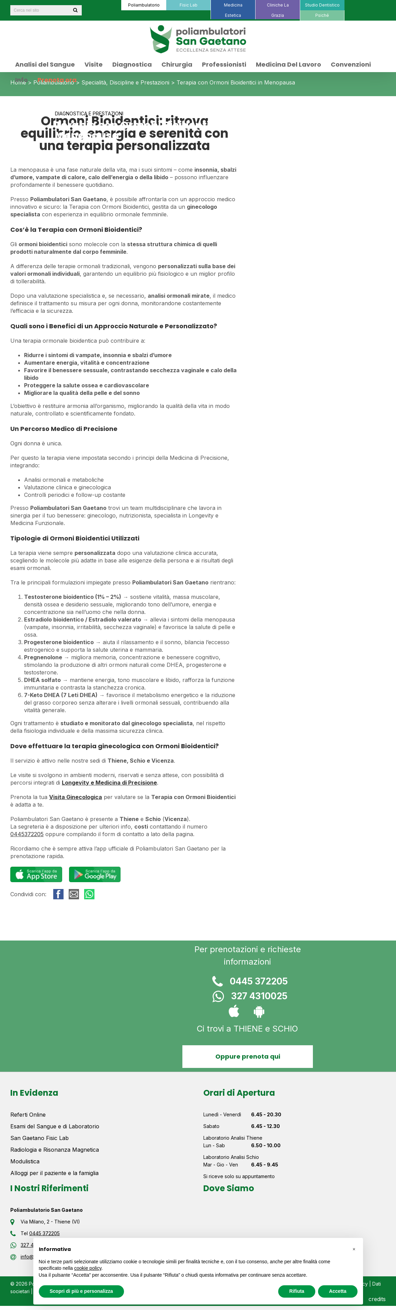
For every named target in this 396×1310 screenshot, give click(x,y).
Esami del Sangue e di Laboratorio (54, 1126)
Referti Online (28, 1114)
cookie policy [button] (87, 1268)
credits (377, 1299)
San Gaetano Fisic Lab (39, 1138)
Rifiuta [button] (296, 1291)
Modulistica (24, 1161)
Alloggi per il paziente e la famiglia (54, 1173)
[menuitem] (143, 5)
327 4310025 (247, 997)
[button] (354, 1248)
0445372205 (27, 834)
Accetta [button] (338, 1291)
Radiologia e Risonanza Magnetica (54, 1149)
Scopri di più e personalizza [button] (81, 1291)
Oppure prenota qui (247, 1056)
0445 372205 (247, 982)
